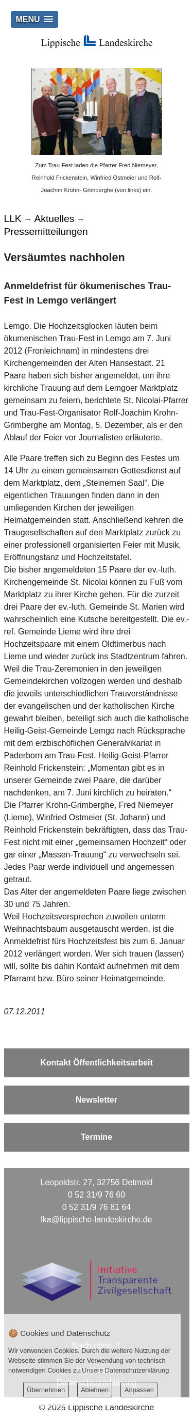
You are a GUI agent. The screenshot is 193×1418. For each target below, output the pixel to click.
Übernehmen (46, 1390)
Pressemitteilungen (46, 231)
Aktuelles (54, 218)
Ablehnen (95, 1390)
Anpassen (139, 1390)
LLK (13, 218)
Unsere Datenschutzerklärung (125, 1370)
